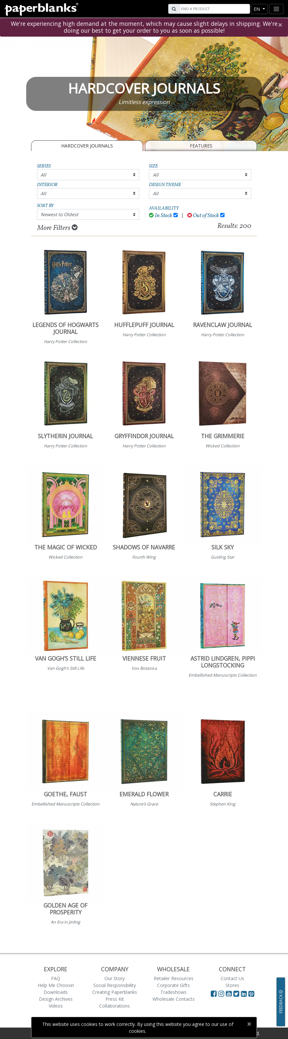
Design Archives (56, 999)
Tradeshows (173, 992)
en (257, 9)
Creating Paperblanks (114, 992)
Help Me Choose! (56, 985)
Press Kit (114, 999)
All (43, 175)
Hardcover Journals (87, 146)
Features (201, 146)
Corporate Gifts (173, 985)
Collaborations (114, 1006)
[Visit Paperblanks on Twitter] (237, 993)
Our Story (114, 978)
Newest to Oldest (59, 214)
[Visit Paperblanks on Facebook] (214, 993)
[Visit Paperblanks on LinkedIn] (244, 993)
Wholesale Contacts (174, 999)
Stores (232, 985)
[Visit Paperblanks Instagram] (221, 993)
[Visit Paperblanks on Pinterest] (251, 993)
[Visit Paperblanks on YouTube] (229, 993)
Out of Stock (203, 215)
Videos (56, 1006)
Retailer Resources (173, 978)
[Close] (280, 25)
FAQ (55, 978)
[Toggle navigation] (276, 9)
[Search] (214, 9)
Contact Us (232, 978)
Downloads (56, 992)
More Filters (57, 228)
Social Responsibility (114, 985)
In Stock (160, 215)
